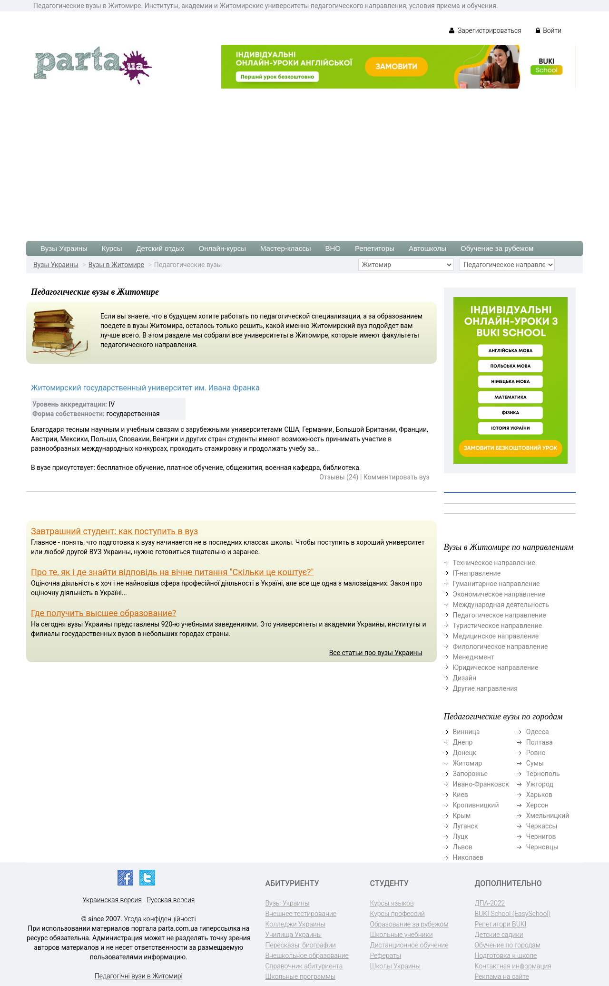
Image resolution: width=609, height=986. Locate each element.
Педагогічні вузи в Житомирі (139, 976)
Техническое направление (494, 563)
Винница (466, 732)
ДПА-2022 (490, 903)
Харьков (539, 794)
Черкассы (542, 826)
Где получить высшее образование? (103, 613)
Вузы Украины (64, 248)
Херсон (537, 805)
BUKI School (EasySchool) (512, 913)
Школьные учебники (401, 934)
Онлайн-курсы (222, 248)
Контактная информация (513, 966)
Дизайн (465, 678)
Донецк (465, 753)
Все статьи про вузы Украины (375, 653)
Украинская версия (112, 900)
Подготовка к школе (506, 955)
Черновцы (542, 847)
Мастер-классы (285, 248)
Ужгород (539, 784)
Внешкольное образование (307, 955)
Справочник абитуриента (304, 966)
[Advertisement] (304, 160)
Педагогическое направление (499, 615)
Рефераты (385, 955)
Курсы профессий (397, 913)
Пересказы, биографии (300, 945)
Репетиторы (374, 248)
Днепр (463, 742)
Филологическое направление (500, 646)
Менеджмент (473, 657)
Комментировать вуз (396, 477)
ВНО (333, 248)
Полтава (539, 742)
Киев (460, 794)
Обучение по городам (508, 945)
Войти (548, 30)
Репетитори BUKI (501, 924)
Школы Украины (395, 966)
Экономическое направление (499, 594)
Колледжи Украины (295, 924)
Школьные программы (300, 976)
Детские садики (499, 934)
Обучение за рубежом (497, 248)
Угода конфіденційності (160, 919)
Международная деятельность (501, 604)
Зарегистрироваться (485, 30)
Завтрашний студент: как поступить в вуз (114, 531)
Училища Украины (293, 934)
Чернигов (541, 836)
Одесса (537, 732)
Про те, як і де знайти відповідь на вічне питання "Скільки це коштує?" (172, 572)
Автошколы (427, 248)
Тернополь (543, 773)
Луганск (465, 826)
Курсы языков (392, 903)
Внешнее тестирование (301, 913)
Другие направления (485, 688)
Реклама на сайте (502, 976)
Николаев (468, 857)
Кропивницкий (476, 805)
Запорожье (470, 773)
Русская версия (171, 900)
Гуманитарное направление (496, 584)
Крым (462, 815)
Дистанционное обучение (409, 945)
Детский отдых (160, 248)
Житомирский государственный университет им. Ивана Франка (145, 387)
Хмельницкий (547, 815)
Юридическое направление (496, 667)
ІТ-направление (477, 573)
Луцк (460, 836)
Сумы (535, 763)
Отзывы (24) (338, 477)
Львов (463, 847)
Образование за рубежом (409, 924)
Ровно (536, 753)
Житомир (467, 763)
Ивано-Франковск (481, 784)
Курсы (112, 248)
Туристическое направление (497, 625)
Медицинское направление (496, 636)
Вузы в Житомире (116, 265)
